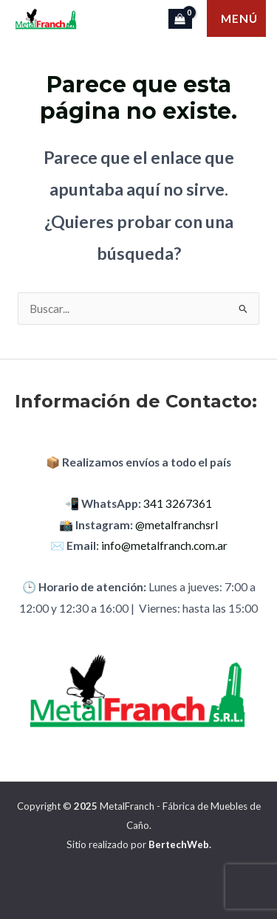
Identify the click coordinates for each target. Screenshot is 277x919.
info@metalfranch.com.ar (164, 545)
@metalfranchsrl (176, 524)
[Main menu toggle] (236, 18)
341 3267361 (177, 503)
